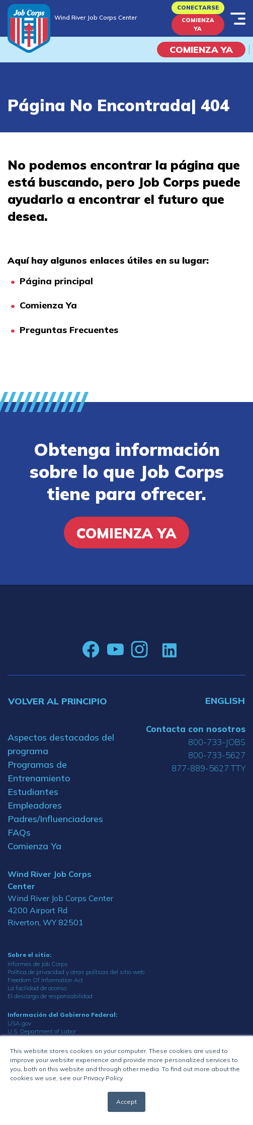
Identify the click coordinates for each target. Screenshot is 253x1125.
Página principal (56, 281)
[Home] (29, 28)
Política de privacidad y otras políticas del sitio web (76, 972)
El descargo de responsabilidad (50, 996)
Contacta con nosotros (195, 729)
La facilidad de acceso (37, 988)
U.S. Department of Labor (42, 1031)
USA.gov (19, 1023)
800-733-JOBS (216, 742)
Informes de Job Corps (38, 964)
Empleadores (35, 805)
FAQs (19, 832)
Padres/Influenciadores (55, 819)
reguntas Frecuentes (72, 330)
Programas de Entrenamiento (39, 771)
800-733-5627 (216, 755)
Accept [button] (126, 1101)
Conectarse (198, 7)
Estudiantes (33, 791)
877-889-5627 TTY (208, 768)
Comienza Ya (198, 24)
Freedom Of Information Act (45, 980)
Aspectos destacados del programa (61, 744)
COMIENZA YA (201, 49)
